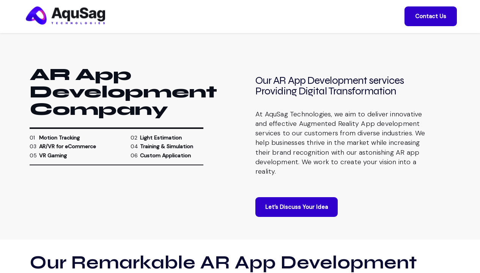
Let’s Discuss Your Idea (296, 211)
